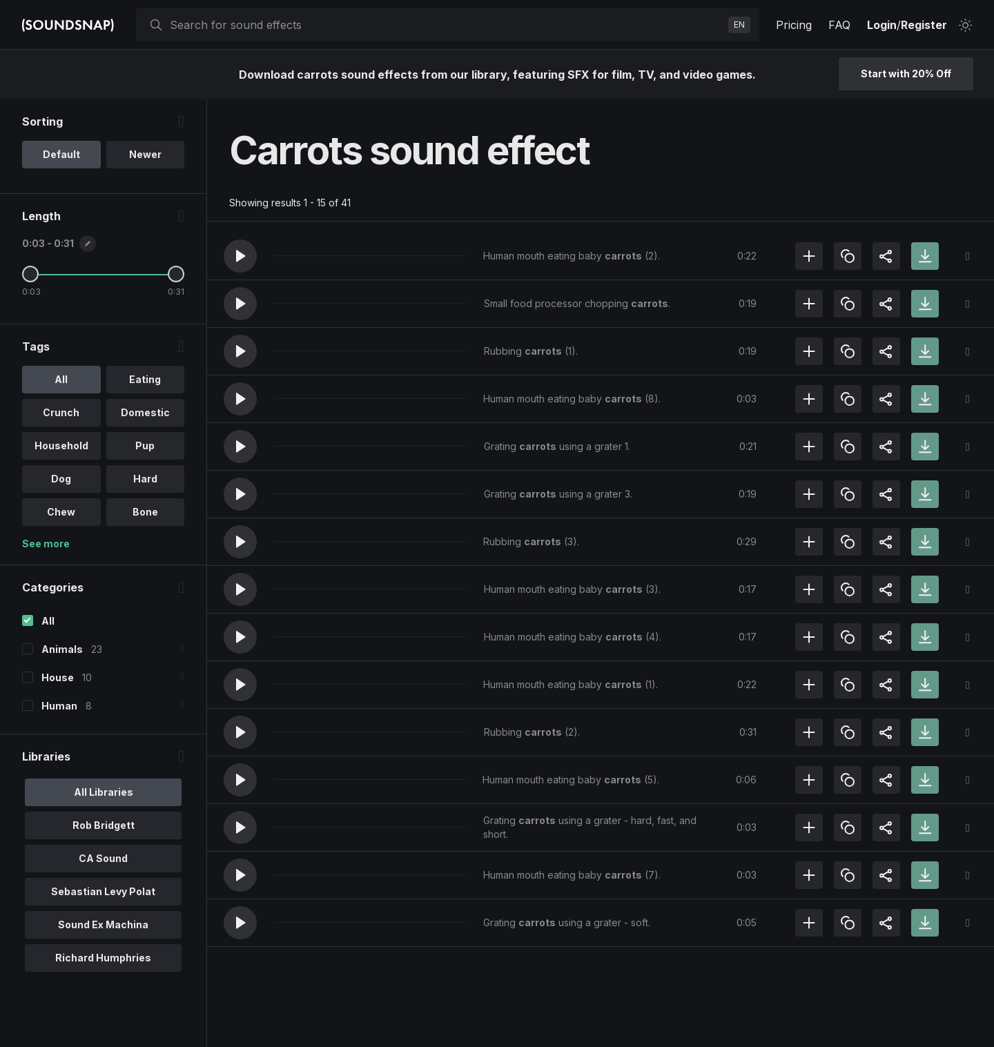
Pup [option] (145, 445)
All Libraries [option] (103, 792)
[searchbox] (446, 25)
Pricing (794, 25)
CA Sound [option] (103, 858)
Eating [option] (145, 379)
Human (59, 706)
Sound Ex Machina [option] (103, 924)
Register (924, 25)
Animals (62, 649)
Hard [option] (145, 479)
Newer (145, 154)
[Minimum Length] (30, 274)
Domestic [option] (145, 412)
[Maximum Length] (176, 274)
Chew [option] (61, 512)
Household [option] (61, 445)
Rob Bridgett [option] (103, 825)
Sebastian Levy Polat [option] (103, 891)
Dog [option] (61, 479)
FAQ (839, 25)
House (57, 677)
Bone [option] (145, 512)
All (48, 621)
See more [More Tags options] (46, 543)
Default (61, 154)
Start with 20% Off (906, 73)
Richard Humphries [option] (103, 957)
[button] (240, 256)
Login (882, 25)
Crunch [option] (61, 412)
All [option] (61, 379)
